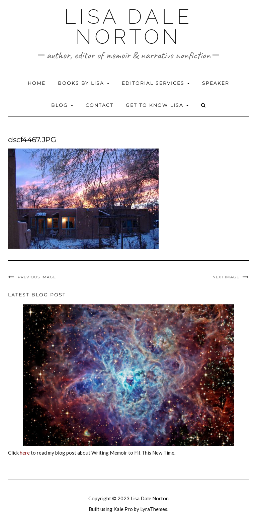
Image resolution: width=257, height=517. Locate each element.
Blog (62, 105)
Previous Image (37, 277)
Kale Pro (123, 509)
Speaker (215, 83)
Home (37, 83)
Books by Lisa (83, 83)
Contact (99, 105)
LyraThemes (153, 509)
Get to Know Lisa (157, 105)
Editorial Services (156, 83)
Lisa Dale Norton (128, 26)
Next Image (225, 277)
